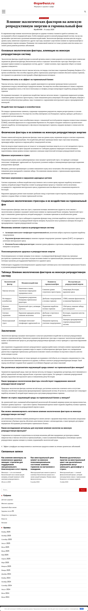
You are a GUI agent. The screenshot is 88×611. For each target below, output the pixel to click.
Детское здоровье (7, 500)
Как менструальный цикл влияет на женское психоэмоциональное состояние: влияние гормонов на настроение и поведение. (42, 463)
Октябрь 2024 (6, 582)
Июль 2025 (5, 547)
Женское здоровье (44, 18)
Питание (4, 523)
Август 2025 (5, 543)
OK (82, 609)
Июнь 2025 (5, 551)
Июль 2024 (5, 593)
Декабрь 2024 (6, 574)
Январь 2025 (5, 570)
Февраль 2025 (6, 566)
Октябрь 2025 (6, 536)
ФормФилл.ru (44, 3)
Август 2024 (5, 589)
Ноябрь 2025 (5, 532)
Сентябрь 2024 (6, 585)
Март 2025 (5, 562)
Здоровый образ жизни (9, 507)
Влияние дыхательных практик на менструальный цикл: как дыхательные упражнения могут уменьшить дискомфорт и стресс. (72, 463)
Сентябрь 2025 (6, 539)
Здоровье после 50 (7, 511)
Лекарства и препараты (9, 515)
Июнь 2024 (5, 597)
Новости (4, 519)
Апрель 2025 (5, 559)
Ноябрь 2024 (5, 578)
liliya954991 (38, 29)
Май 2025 (4, 555)
